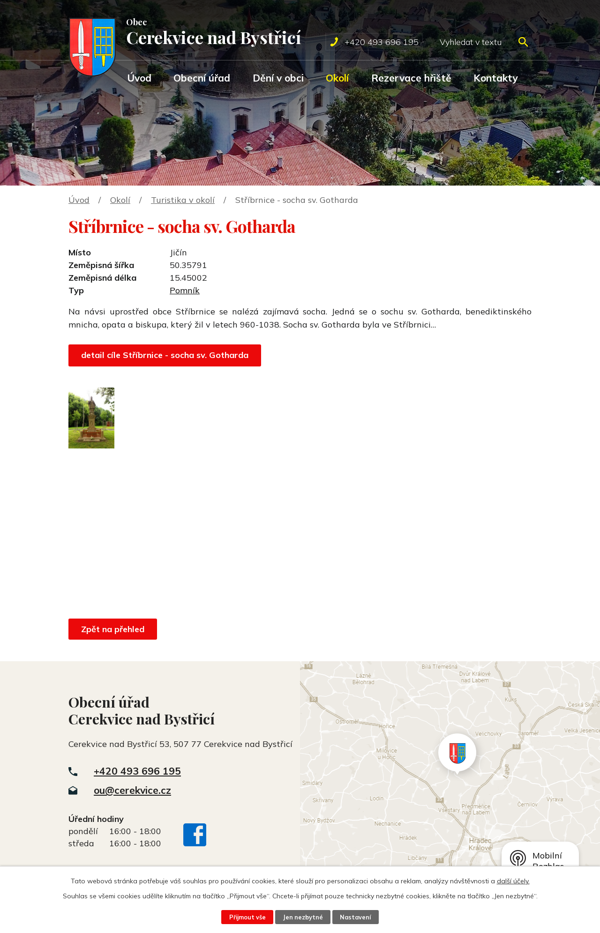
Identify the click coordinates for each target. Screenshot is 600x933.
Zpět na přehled (112, 629)
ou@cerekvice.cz (132, 790)
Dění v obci (278, 78)
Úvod (139, 78)
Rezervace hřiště (411, 78)
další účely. (513, 881)
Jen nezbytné (303, 917)
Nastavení (355, 917)
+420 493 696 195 (137, 771)
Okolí (337, 78)
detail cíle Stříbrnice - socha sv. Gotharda (164, 355)
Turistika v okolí (183, 199)
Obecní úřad (201, 78)
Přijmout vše (247, 917)
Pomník (185, 290)
